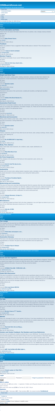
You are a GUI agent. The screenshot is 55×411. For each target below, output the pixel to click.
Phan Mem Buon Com (11, 151)
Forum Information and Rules (9, 30)
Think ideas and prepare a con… (14, 231)
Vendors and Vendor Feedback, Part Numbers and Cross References (22, 332)
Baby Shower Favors (10, 38)
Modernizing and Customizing (10, 183)
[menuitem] (5, 11)
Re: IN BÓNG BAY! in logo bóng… (14, 139)
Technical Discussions (5, 68)
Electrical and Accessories (8, 117)
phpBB (8, 401)
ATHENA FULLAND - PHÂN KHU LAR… (15, 268)
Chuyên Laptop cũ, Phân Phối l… (14, 370)
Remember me (49, 378)
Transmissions (5, 89)
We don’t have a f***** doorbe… (13, 311)
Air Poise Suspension (7, 157)
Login (2, 375)
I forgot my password (37, 378)
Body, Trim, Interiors (6, 145)
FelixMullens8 (44, 391)
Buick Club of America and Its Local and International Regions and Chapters (19, 250)
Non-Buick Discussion (5, 214)
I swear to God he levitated (12, 50)
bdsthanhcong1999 (6, 288)
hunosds (4, 99)
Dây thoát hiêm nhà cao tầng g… (14, 327)
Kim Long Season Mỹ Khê (12, 287)
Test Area (2, 354)
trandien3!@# (5, 371)
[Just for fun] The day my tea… (13, 164)
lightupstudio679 (6, 64)
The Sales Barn (4, 292)
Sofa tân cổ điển (9, 209)
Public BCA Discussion (7, 273)
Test (1, 361)
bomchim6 (9, 113)
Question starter (9, 83)
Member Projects (5, 56)
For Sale (2, 299)
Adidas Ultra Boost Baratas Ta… (13, 97)
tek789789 (4, 153)
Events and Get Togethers (8, 257)
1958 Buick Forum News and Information (10, 23)
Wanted (2, 316)
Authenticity (4, 169)
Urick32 (3, 40)
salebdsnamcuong (6, 269)
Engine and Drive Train (7, 75)
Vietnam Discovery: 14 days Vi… (14, 195)
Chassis (2, 131)
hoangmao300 (5, 52)
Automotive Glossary (7, 237)
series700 (4, 85)
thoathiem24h (5, 328)
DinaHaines (4, 233)
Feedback (3, 44)
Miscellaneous (4, 200)
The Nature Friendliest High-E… (13, 178)
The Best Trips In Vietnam (12, 245)
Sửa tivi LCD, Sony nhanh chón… (14, 63)
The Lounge (4, 221)
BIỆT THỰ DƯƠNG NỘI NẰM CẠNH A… (15, 349)
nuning (3, 141)
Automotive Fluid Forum (8, 103)
